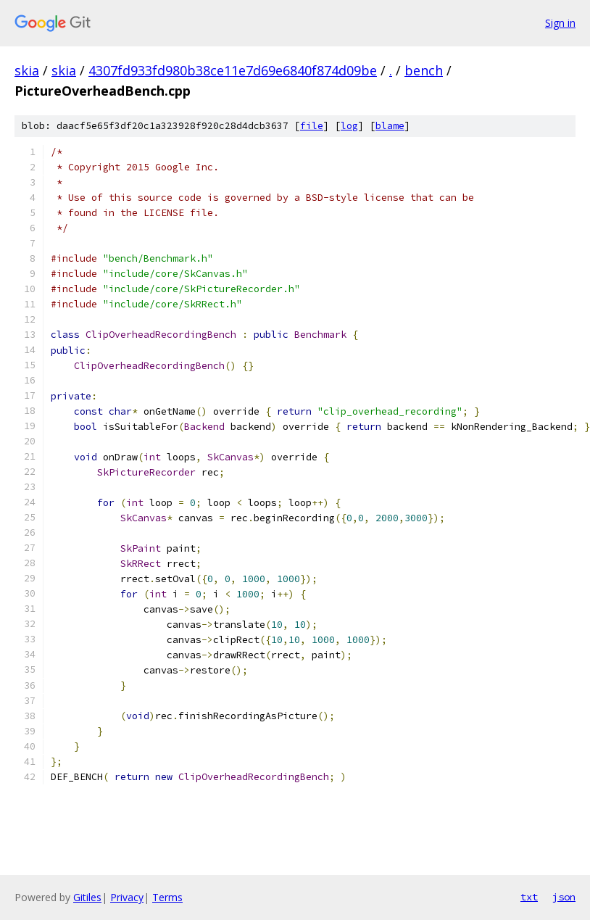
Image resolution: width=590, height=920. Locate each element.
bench (423, 70)
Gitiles (87, 897)
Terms (167, 897)
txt (529, 896)
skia (26, 70)
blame (389, 126)
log (349, 126)
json (564, 896)
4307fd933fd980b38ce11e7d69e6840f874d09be (232, 70)
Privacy (127, 897)
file (311, 126)
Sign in (560, 23)
